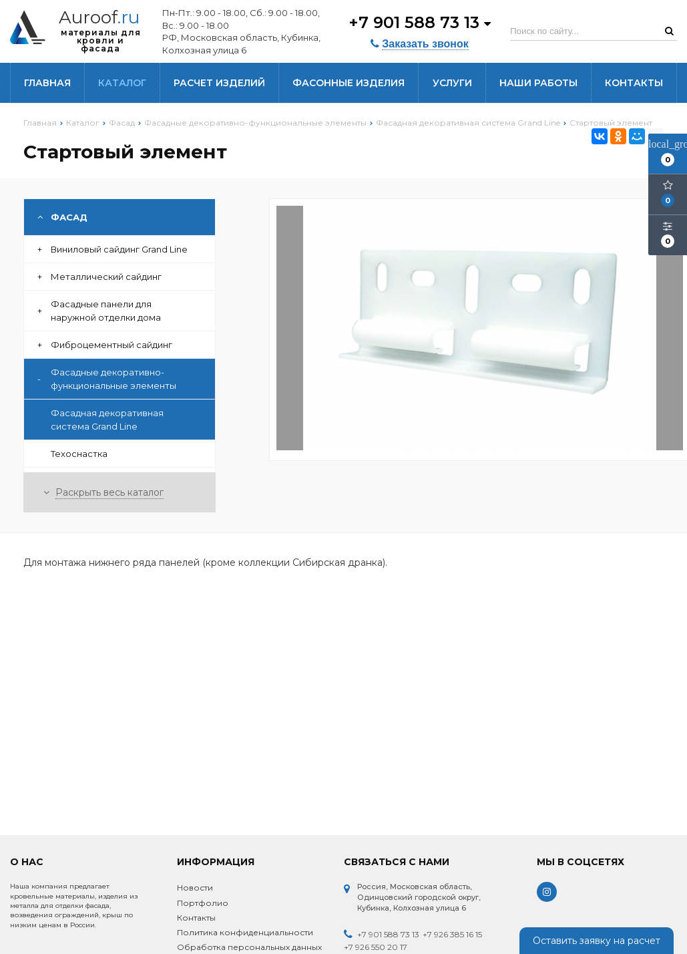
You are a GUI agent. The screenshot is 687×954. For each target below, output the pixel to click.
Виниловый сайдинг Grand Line (112, 249)
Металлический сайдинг (99, 276)
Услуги (452, 83)
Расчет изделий (219, 83)
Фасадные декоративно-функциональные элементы (106, 379)
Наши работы (538, 83)
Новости (195, 888)
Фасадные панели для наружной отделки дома (99, 311)
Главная (47, 83)
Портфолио (202, 903)
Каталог (122, 83)
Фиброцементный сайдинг (104, 344)
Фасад (62, 217)
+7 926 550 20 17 (375, 947)
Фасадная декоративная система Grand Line (107, 420)
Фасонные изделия (348, 83)
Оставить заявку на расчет (596, 941)
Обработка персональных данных (249, 947)
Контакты (634, 83)
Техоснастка (79, 453)
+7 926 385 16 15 (452, 934)
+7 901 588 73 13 (420, 21)
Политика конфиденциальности (245, 932)
